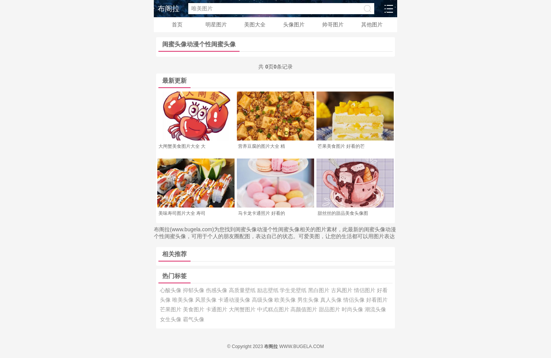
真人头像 (331, 300)
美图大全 (255, 24)
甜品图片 (330, 309)
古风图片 (342, 290)
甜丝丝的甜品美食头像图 (343, 213)
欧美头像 (285, 300)
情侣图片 (365, 290)
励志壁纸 (268, 290)
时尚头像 (353, 309)
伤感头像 (217, 290)
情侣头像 (354, 300)
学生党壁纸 (294, 290)
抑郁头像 (194, 290)
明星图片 (216, 24)
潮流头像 (375, 309)
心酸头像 (171, 290)
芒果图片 (171, 309)
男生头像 (308, 300)
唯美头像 (183, 300)
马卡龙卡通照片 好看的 (261, 213)
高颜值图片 (304, 309)
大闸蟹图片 (243, 309)
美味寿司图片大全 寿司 (181, 213)
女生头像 (171, 319)
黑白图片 (319, 290)
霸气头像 (193, 319)
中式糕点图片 (274, 309)
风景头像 (206, 300)
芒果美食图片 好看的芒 (341, 146)
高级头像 (263, 300)
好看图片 (377, 300)
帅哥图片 (333, 24)
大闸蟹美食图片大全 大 (181, 146)
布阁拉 (168, 9)
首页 (177, 24)
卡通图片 (217, 309)
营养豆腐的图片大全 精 (261, 146)
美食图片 (194, 309)
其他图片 (372, 24)
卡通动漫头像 (235, 300)
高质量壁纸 (243, 290)
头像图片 (294, 24)
